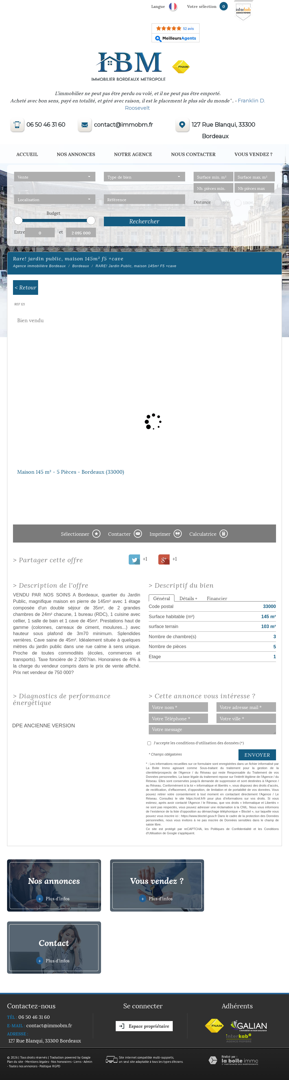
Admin (88, 1062)
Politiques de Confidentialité (231, 829)
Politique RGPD (50, 1066)
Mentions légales (37, 1062)
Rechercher (144, 221)
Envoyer (257, 755)
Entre (19, 231)
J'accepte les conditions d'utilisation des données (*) (199, 742)
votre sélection (201, 6)
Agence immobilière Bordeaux (39, 266)
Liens (77, 1062)
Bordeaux (80, 266)
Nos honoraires (61, 1062)
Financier (217, 598)
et (61, 231)
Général (161, 598)
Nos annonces (76, 153)
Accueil (27, 153)
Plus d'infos (52, 898)
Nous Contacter (193, 153)
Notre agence (133, 153)
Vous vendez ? (254, 153)
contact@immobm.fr (123, 124)
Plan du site (15, 1062)
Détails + (188, 598)
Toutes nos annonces (23, 1066)
